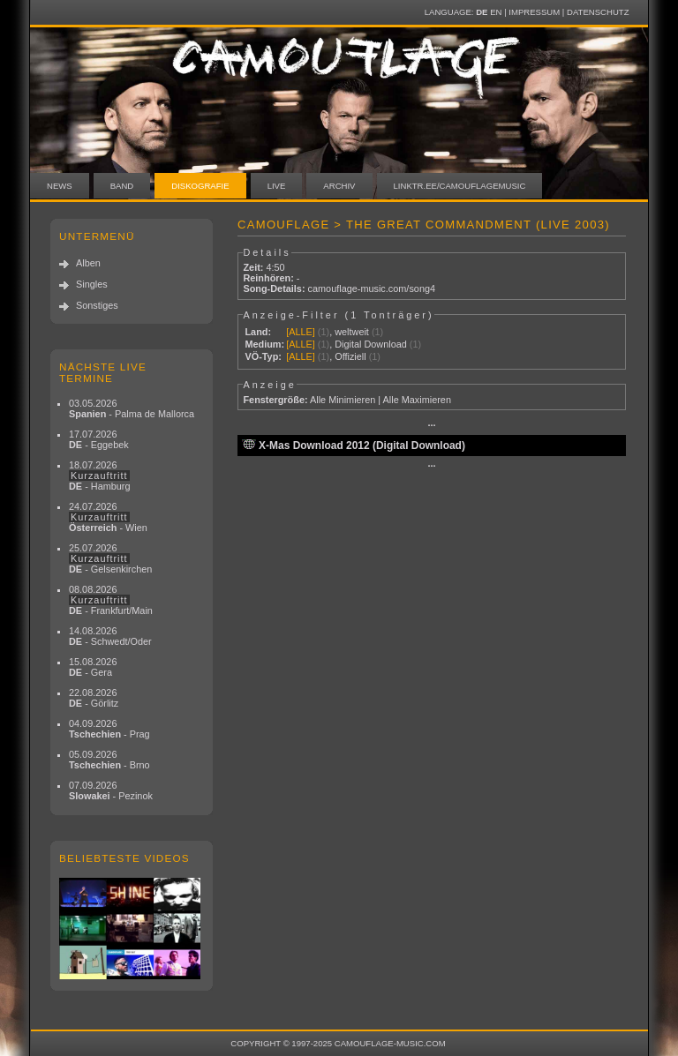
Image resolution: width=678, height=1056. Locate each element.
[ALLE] (300, 331)
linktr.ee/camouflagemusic (460, 186)
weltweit (352, 331)
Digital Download (371, 344)
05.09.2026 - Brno (109, 759)
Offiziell (350, 356)
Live (276, 186)
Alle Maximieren (417, 399)
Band (122, 186)
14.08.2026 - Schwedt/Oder (110, 636)
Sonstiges (97, 305)
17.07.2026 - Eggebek (99, 439)
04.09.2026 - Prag (109, 728)
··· (431, 425)
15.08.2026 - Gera (93, 667)
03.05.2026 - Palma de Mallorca (131, 408)
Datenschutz (598, 12)
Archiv (339, 186)
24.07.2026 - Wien (108, 517)
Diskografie (200, 186)
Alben (88, 263)
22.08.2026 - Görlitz (93, 697)
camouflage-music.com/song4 (371, 288)
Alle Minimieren (342, 399)
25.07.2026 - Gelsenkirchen (110, 558)
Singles (92, 284)
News (59, 186)
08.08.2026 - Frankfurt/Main (111, 600)
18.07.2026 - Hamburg (100, 475)
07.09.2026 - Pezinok (111, 790)
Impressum (534, 12)
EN (495, 12)
